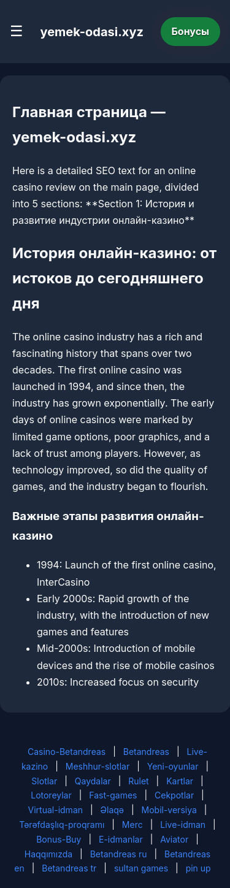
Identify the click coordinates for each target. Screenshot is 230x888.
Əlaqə (112, 810)
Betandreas (146, 751)
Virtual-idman (55, 810)
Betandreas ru (118, 854)
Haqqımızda (48, 854)
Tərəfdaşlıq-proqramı (61, 824)
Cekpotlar (174, 795)
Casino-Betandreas (66, 751)
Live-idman (182, 824)
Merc (132, 824)
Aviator (174, 839)
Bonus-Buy (58, 839)
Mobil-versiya (169, 810)
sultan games (141, 868)
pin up (198, 868)
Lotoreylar (51, 795)
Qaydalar (93, 781)
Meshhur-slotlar (97, 766)
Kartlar (179, 781)
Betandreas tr (69, 868)
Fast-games (113, 795)
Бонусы (191, 31)
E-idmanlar (121, 839)
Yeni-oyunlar (173, 766)
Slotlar (44, 781)
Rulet (138, 781)
